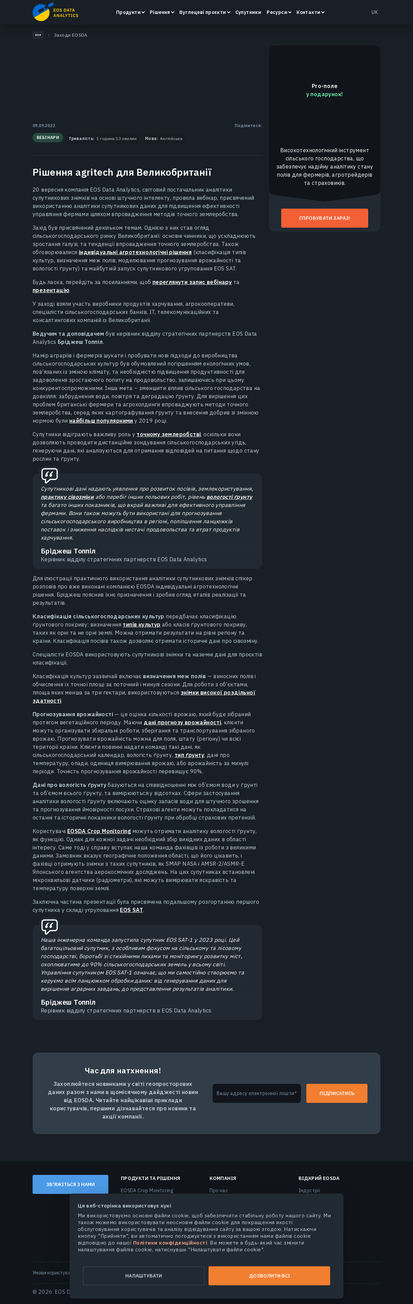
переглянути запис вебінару (192, 282)
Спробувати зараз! (325, 218)
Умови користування (55, 1273)
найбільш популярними (101, 420)
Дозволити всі (272, 1276)
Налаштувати (140, 1276)
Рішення (160, 12)
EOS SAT (131, 909)
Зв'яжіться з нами (70, 1184)
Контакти (308, 12)
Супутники (248, 12)
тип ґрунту (189, 755)
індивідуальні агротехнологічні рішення (135, 252)
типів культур (141, 624)
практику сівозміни (67, 496)
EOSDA (55, 11)
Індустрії (310, 1190)
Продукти (128, 12)
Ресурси (277, 12)
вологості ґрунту (229, 496)
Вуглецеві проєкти (202, 12)
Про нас (219, 1190)
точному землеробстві (169, 434)
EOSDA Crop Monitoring (99, 831)
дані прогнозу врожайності (182, 722)
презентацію (51, 290)
